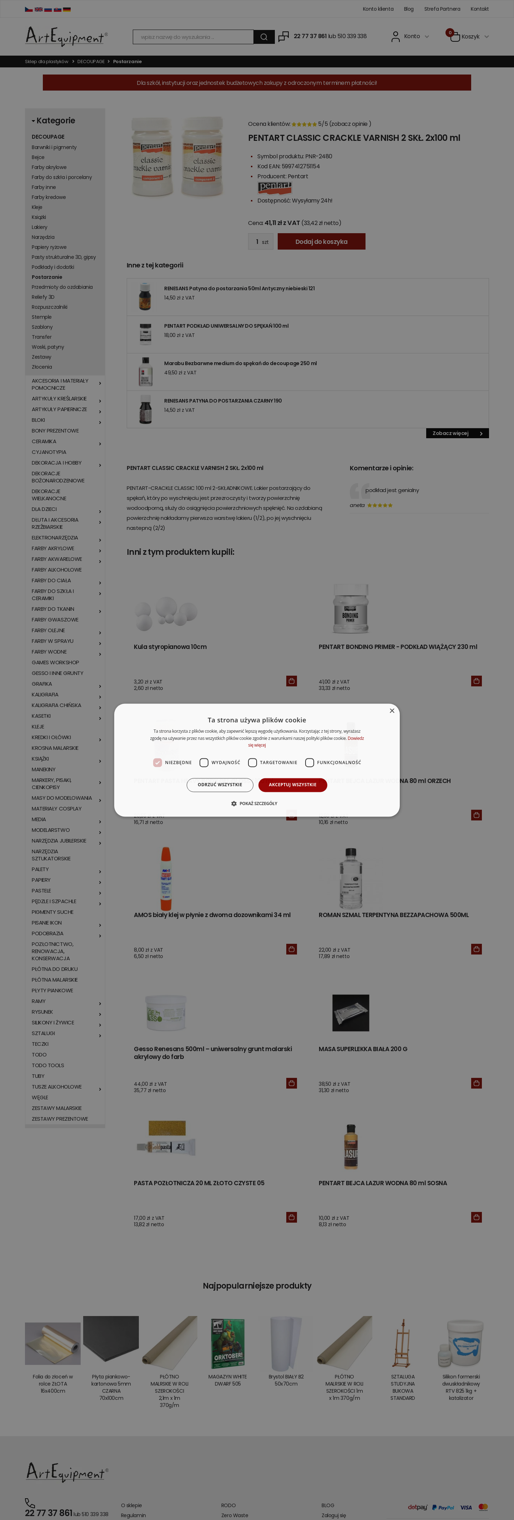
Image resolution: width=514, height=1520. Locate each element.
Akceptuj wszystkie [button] (293, 785)
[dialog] (257, 760)
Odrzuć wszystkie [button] (220, 785)
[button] (257, 803)
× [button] (391, 711)
